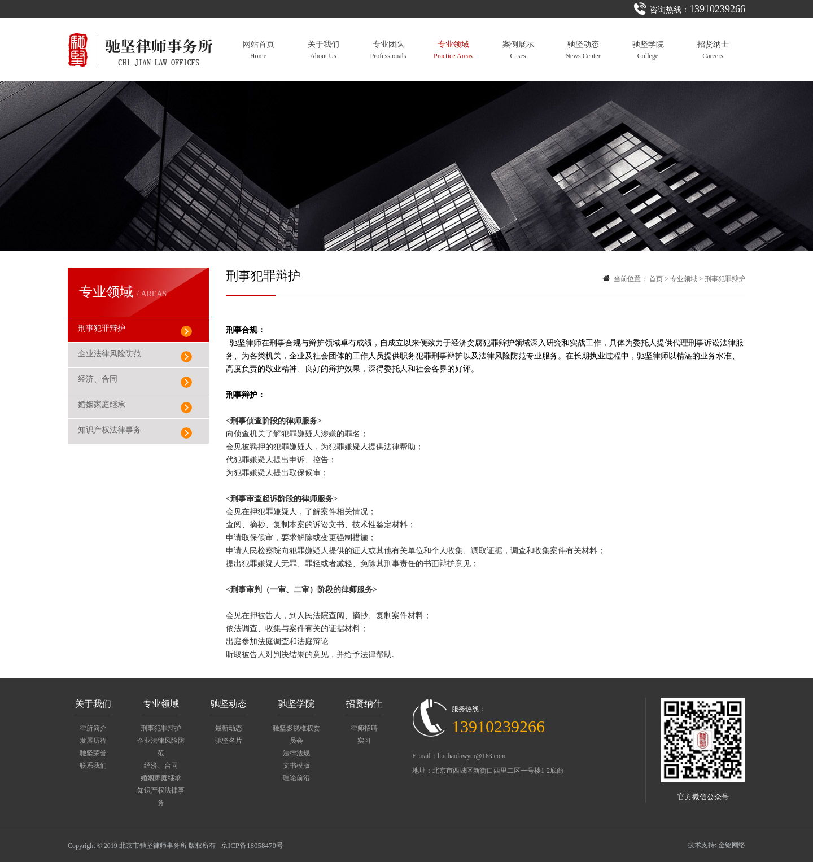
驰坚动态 (582, 50)
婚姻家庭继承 (101, 404)
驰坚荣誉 (93, 753)
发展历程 (93, 741)
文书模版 (296, 765)
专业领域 (453, 50)
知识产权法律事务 (109, 430)
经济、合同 (97, 379)
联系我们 (93, 765)
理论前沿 (296, 778)
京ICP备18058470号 (252, 845)
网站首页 (258, 50)
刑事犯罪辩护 (101, 328)
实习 (364, 741)
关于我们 (323, 50)
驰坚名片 (228, 741)
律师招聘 (364, 728)
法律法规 (296, 753)
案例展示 (518, 50)
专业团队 (388, 50)
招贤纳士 (713, 50)
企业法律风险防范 (109, 353)
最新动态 (228, 728)
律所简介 (93, 728)
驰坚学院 (648, 50)
